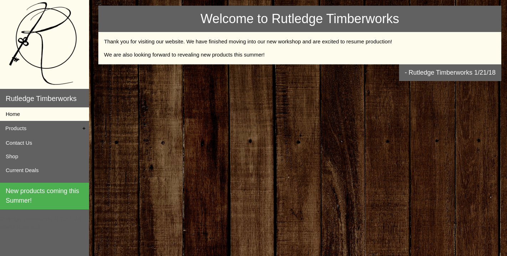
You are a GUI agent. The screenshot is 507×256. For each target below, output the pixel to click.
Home (13, 114)
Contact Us (19, 143)
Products (15, 128)
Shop (12, 156)
